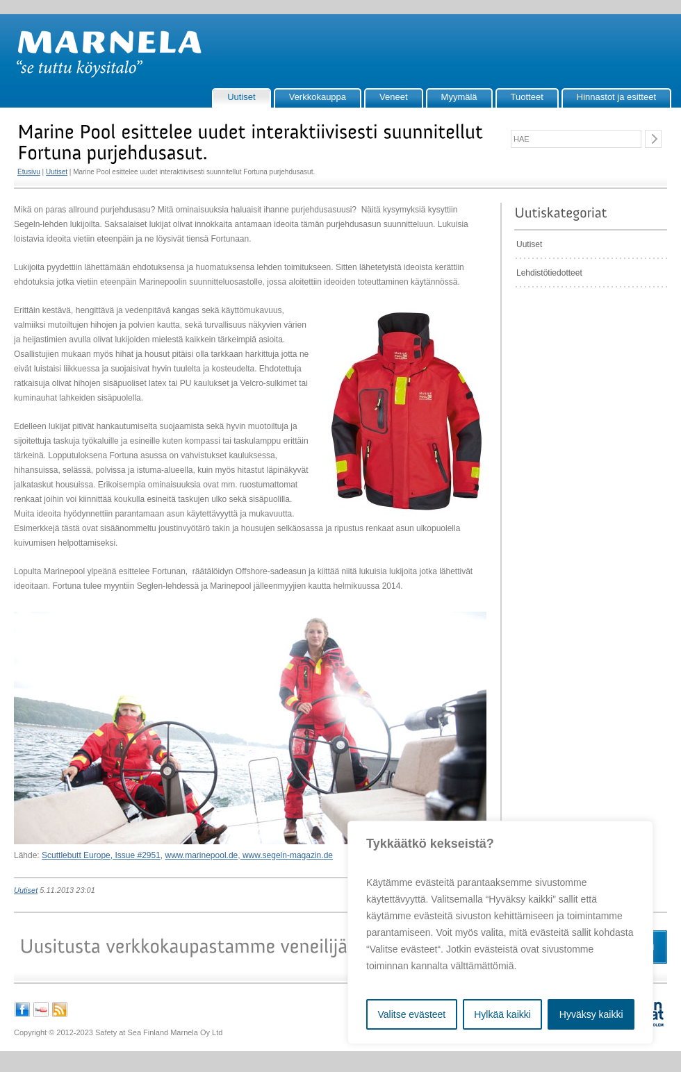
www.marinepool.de (201, 855)
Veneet (393, 97)
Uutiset (241, 97)
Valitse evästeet (411, 1014)
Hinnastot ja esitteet (616, 97)
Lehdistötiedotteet (549, 273)
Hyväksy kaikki (591, 1014)
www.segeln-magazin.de (286, 855)
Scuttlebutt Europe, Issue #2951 (101, 855)
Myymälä (459, 97)
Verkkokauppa (317, 97)
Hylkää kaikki (502, 1014)
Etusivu (28, 172)
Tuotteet (527, 97)
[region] (500, 932)
